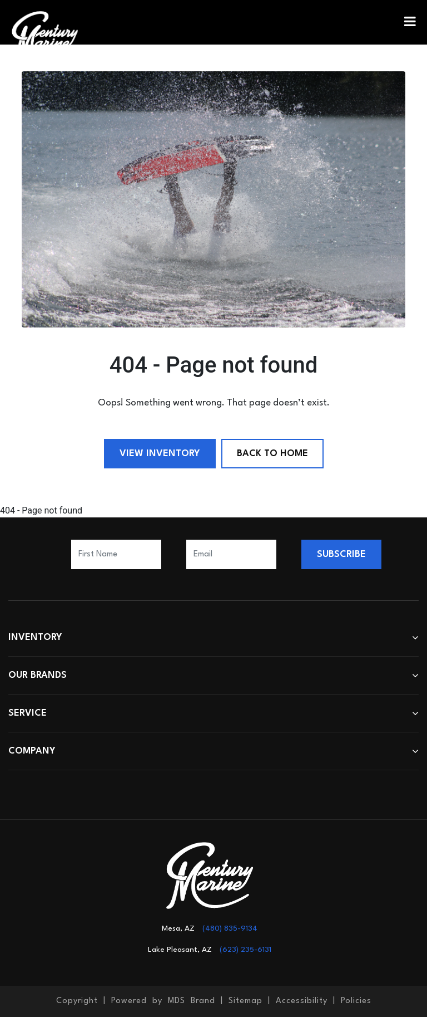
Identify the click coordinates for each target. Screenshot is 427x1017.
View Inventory (160, 453)
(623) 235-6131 (245, 950)
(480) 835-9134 (229, 928)
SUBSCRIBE (341, 554)
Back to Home (272, 453)
